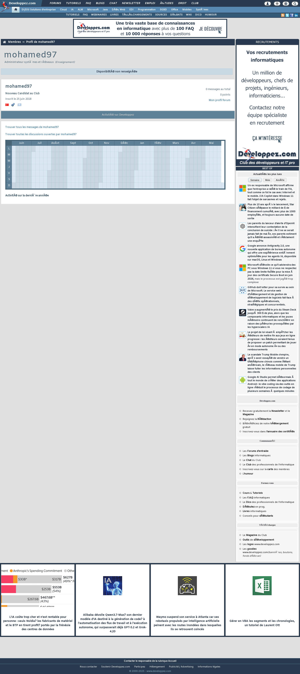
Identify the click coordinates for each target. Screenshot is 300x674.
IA (72, 9)
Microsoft (92, 9)
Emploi (150, 3)
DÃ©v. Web (118, 9)
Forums (55, 3)
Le (247, 460)
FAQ (88, 3)
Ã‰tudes (167, 3)
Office (174, 9)
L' (248, 473)
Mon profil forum (219, 100)
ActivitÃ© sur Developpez (118, 115)
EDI (131, 9)
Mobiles (187, 9)
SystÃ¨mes (202, 9)
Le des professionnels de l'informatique (268, 464)
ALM (80, 9)
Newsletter (131, 3)
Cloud (63, 9)
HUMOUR (211, 14)
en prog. (254, 506)
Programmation (147, 9)
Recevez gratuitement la (263, 411)
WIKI (189, 14)
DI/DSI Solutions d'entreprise (39, 9)
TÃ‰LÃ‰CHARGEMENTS (137, 14)
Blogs (100, 3)
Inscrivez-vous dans (269, 431)
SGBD (163, 9)
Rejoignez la (257, 419)
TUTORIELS (72, 14)
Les (255, 451)
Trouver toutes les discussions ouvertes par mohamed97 (40, 134)
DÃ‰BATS (176, 14)
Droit (182, 3)
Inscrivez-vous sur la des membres (266, 469)
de (258, 539)
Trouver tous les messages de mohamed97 (32, 127)
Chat (113, 3)
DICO (198, 14)
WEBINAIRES (99, 14)
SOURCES (161, 14)
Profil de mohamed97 (40, 42)
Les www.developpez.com (261, 544)
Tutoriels (73, 3)
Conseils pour (258, 516)
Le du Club (255, 535)
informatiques (254, 511)
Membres (14, 42)
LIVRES (114, 14)
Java (105, 9)
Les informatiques (257, 455)
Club (195, 3)
